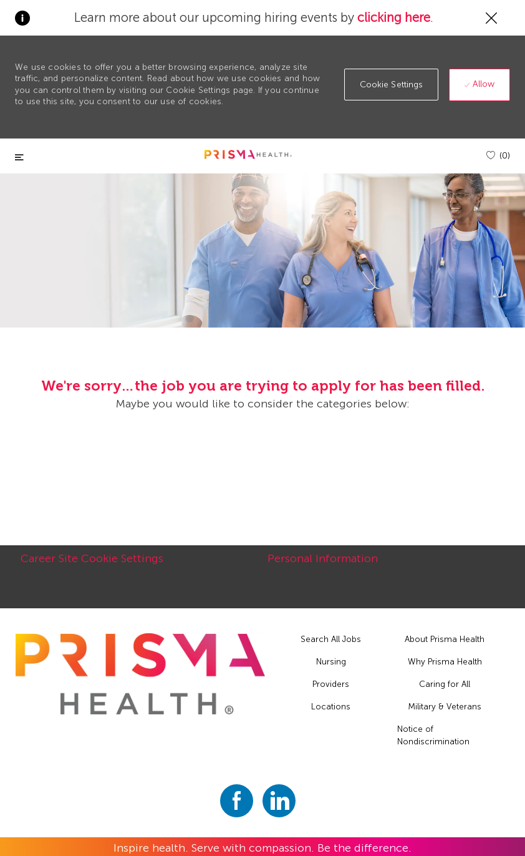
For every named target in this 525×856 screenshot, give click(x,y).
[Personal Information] (322, 565)
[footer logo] (140, 674)
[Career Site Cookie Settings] (92, 565)
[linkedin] (279, 800)
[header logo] (248, 154)
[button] (391, 84)
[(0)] (498, 155)
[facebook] (236, 800)
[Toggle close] (19, 157)
